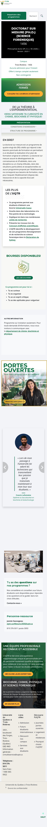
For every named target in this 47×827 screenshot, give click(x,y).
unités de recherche (18, 220)
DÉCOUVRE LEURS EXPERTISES (18, 674)
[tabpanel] (23, 221)
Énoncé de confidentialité (17, 788)
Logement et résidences (40, 735)
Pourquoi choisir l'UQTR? (40, 744)
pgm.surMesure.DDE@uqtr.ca (20, 624)
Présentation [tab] (23, 122)
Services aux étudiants (24, 748)
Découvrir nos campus (24, 739)
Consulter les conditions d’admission (23, 94)
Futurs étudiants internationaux (24, 729)
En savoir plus (12, 704)
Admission (24, 723)
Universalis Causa (23, 208)
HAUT (43, 816)
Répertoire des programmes (13, 16)
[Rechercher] (33, 16)
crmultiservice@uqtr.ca (8, 754)
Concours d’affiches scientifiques (23, 226)
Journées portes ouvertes (39, 726)
